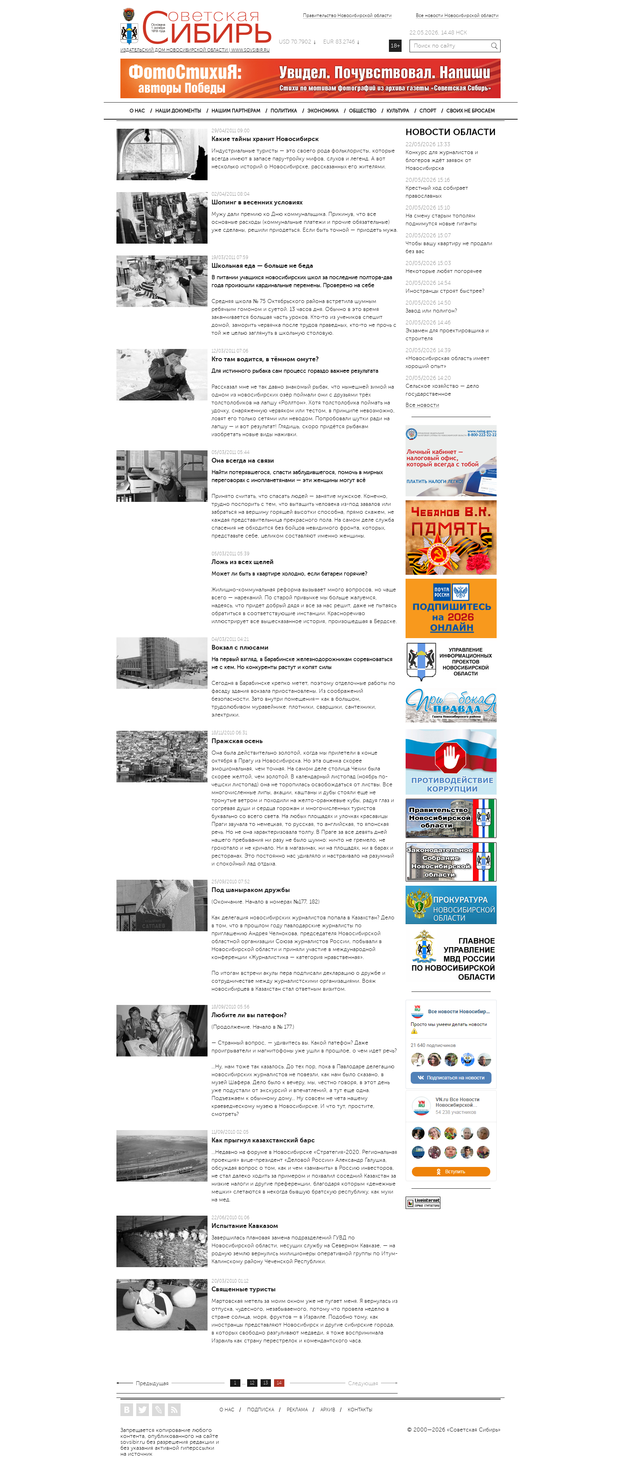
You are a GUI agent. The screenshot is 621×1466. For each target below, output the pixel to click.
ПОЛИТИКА (283, 111)
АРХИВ (327, 1410)
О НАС (137, 111)
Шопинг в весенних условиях (257, 202)
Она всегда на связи (242, 460)
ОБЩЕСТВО (362, 111)
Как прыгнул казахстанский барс (263, 1140)
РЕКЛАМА (297, 1410)
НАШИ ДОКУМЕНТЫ (178, 111)
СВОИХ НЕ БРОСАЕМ (470, 111)
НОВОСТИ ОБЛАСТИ (451, 132)
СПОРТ (427, 111)
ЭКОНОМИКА (323, 111)
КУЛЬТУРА (398, 111)
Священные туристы (243, 1289)
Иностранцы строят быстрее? (445, 291)
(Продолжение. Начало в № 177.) (252, 1027)
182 (313, 902)
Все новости (422, 405)
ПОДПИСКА (260, 1410)
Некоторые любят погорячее (444, 271)
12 (252, 1383)
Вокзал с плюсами (240, 647)
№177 (299, 902)
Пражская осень (237, 741)
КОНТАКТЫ (360, 1410)
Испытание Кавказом (244, 1226)
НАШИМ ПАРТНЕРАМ (235, 111)
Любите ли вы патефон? (249, 1015)
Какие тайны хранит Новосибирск (265, 139)
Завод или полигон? (431, 311)
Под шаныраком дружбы (250, 890)
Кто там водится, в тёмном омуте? (265, 359)
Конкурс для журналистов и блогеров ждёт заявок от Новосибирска (442, 160)
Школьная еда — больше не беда (262, 265)
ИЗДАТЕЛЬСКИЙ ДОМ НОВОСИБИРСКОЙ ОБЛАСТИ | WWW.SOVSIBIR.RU (199, 28)
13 (265, 1383)
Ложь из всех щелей (242, 562)
